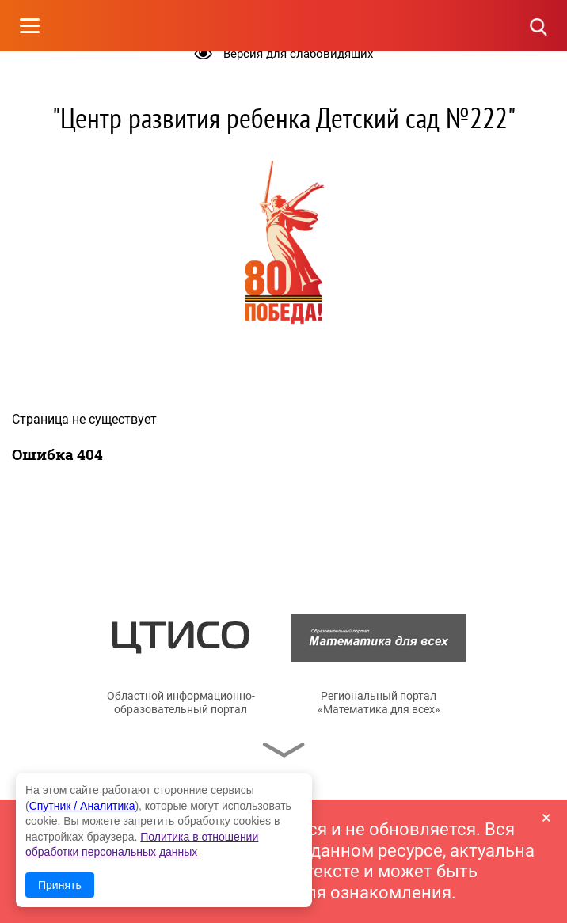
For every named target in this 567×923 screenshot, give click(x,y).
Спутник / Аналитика (82, 806)
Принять (60, 885)
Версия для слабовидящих (298, 54)
